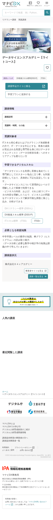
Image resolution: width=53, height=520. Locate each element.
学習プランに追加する (19, 94)
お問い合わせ (26, 450)
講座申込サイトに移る (26, 86)
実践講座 (22, 20)
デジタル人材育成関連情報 (14, 432)
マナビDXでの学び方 (11, 426)
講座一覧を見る (38, 276)
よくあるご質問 (8, 450)
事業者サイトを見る (36, 271)
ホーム (5, 391)
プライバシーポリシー (25, 447)
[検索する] (47, 13)
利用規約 (5, 447)
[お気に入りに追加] (47, 67)
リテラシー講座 (9, 20)
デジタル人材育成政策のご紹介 (16, 429)
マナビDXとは (8, 423)
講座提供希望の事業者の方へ (15, 438)
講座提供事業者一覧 (11, 441)
